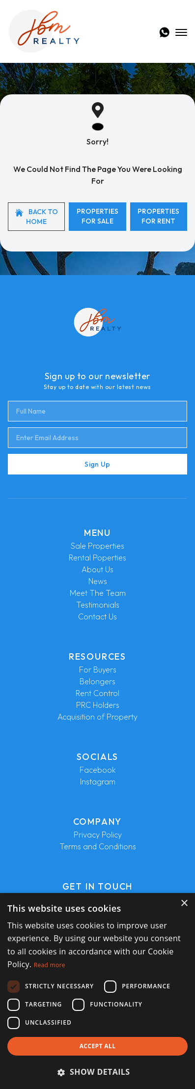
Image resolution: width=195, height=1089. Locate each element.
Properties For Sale (97, 216)
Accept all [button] (98, 1046)
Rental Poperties (97, 557)
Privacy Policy (98, 834)
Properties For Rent (158, 216)
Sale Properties (97, 546)
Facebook (97, 770)
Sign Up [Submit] (97, 464)
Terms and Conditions (97, 846)
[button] (97, 1072)
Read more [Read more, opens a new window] (49, 965)
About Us (97, 569)
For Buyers (97, 669)
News (97, 581)
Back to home (36, 216)
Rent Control (97, 693)
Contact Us (97, 616)
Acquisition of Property (97, 717)
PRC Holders (97, 705)
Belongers (97, 681)
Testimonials (97, 605)
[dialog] (97, 991)
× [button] (184, 903)
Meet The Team (98, 593)
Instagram (97, 781)
